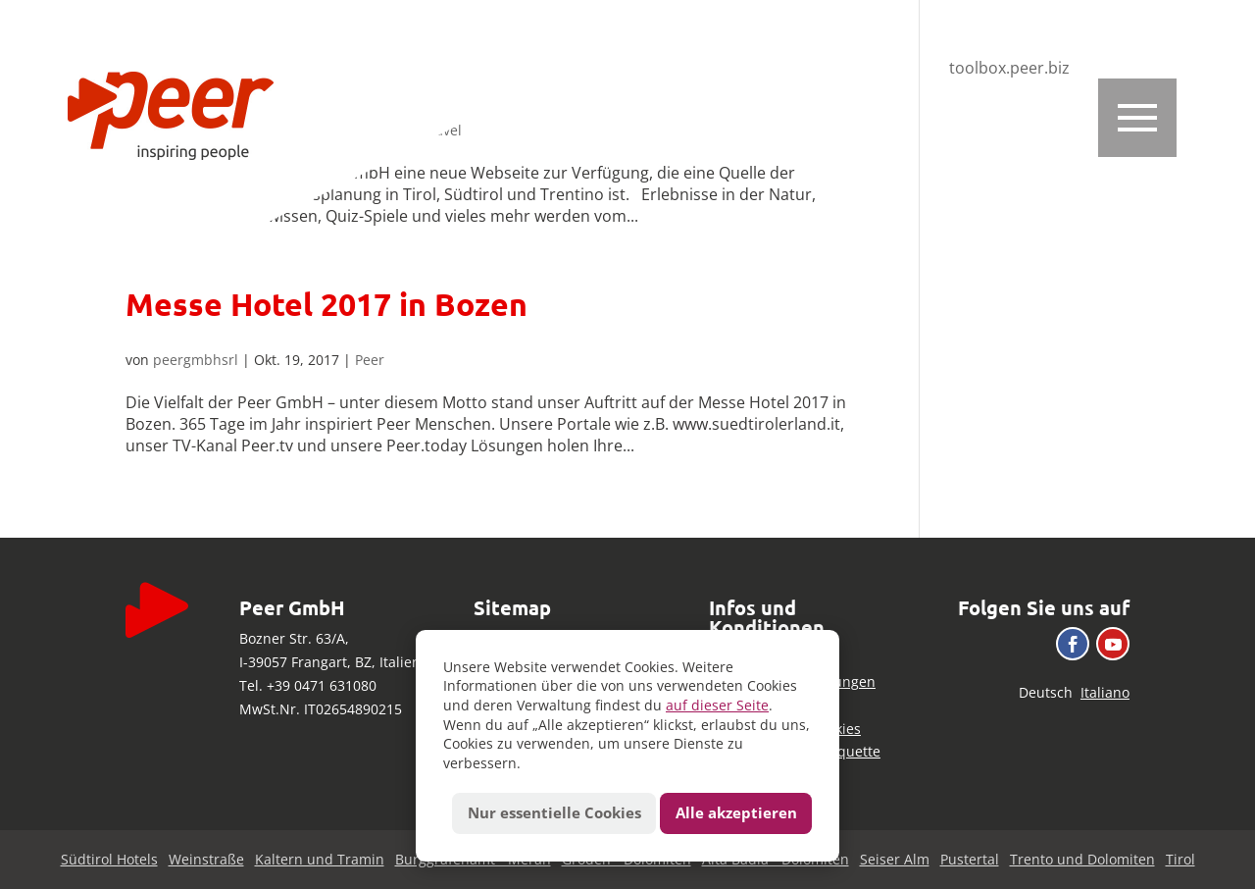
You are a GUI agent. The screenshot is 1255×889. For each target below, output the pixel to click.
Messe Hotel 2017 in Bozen (326, 304)
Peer (369, 359)
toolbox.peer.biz (1009, 67)
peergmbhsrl (195, 359)
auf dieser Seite (717, 705)
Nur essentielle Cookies (554, 813)
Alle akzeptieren (736, 813)
